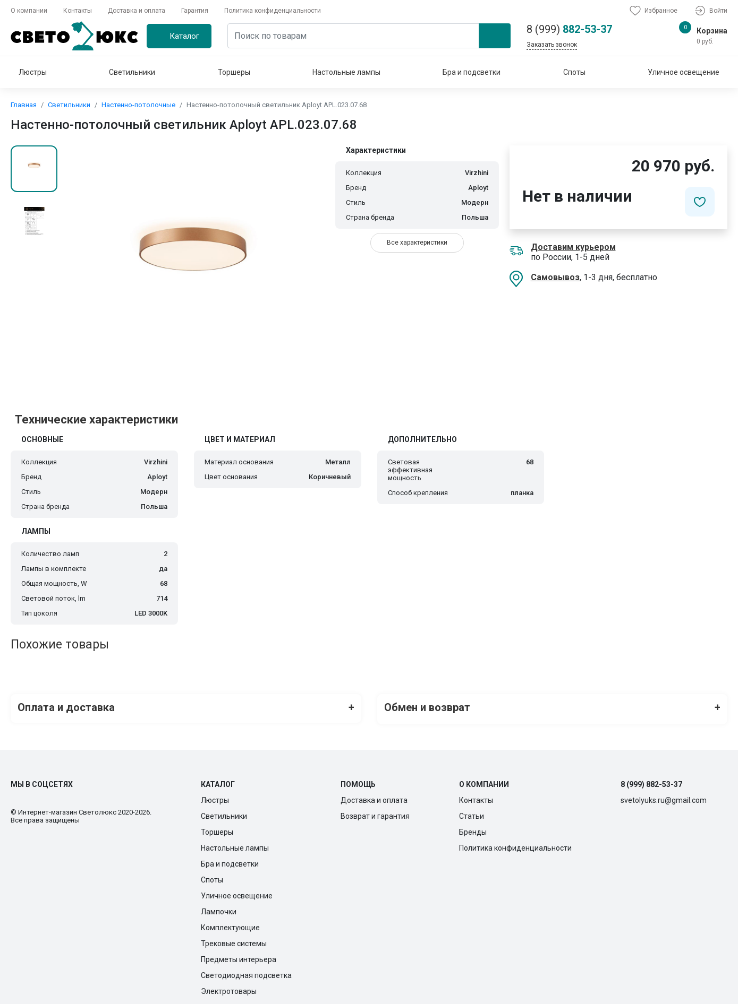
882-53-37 (569, 29)
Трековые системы (234, 940)
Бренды (473, 828)
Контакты (77, 10)
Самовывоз (555, 277)
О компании (29, 10)
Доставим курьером (573, 247)
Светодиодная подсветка (246, 971)
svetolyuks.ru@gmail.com (664, 796)
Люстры (33, 72)
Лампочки (218, 908)
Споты (574, 72)
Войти (710, 10)
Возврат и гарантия (375, 812)
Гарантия (194, 10)
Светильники (132, 72)
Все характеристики (417, 242)
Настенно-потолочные (138, 105)
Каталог (184, 36)
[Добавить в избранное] (700, 202)
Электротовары (229, 987)
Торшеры (234, 72)
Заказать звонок (552, 44)
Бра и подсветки (472, 72)
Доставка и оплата (136, 10)
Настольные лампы (346, 72)
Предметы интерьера (238, 955)
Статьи (471, 812)
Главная (24, 105)
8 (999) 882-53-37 (651, 780)
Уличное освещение (683, 72)
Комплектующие (230, 924)
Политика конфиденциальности (272, 10)
